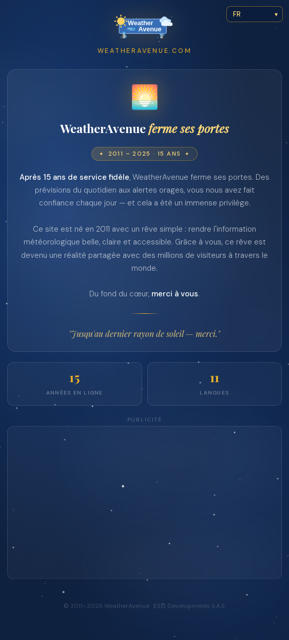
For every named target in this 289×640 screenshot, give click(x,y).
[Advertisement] (144, 504)
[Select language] (254, 14)
